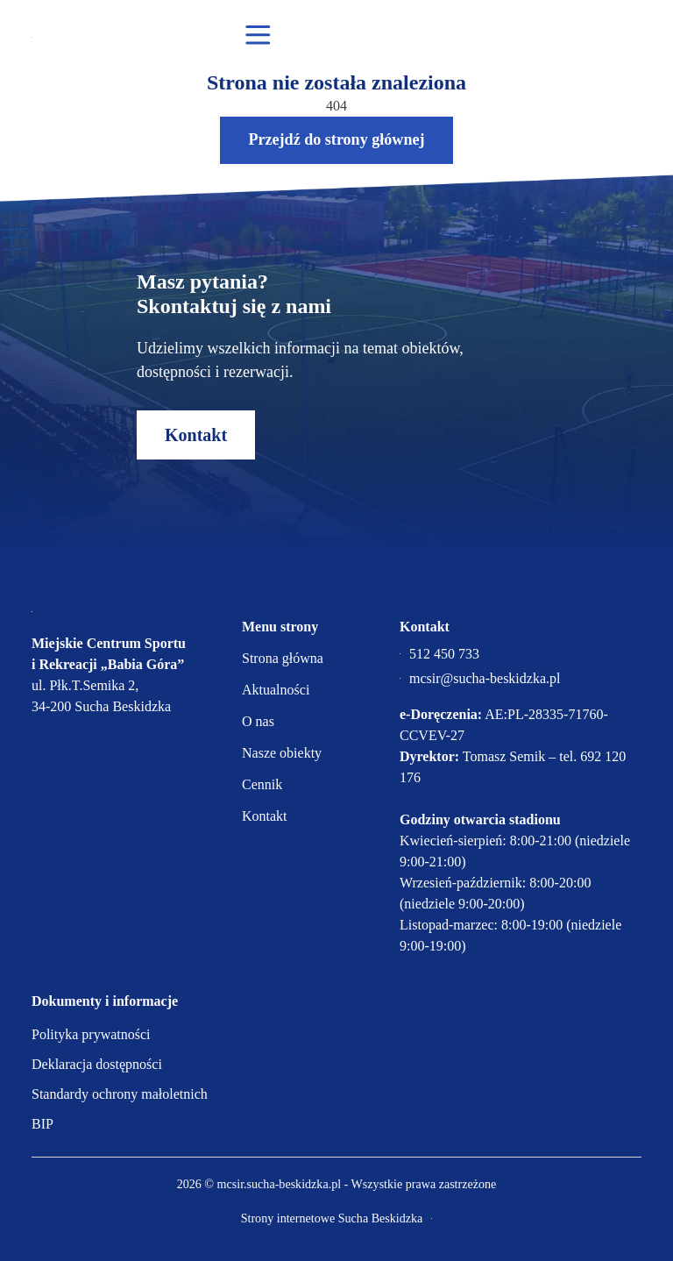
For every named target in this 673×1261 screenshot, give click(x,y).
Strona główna (282, 658)
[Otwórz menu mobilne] (258, 36)
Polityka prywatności (91, 1034)
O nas (258, 721)
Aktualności (275, 689)
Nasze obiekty (282, 752)
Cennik (262, 784)
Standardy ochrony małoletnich (120, 1093)
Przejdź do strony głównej (336, 139)
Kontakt (196, 435)
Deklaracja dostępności (97, 1064)
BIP (42, 1123)
